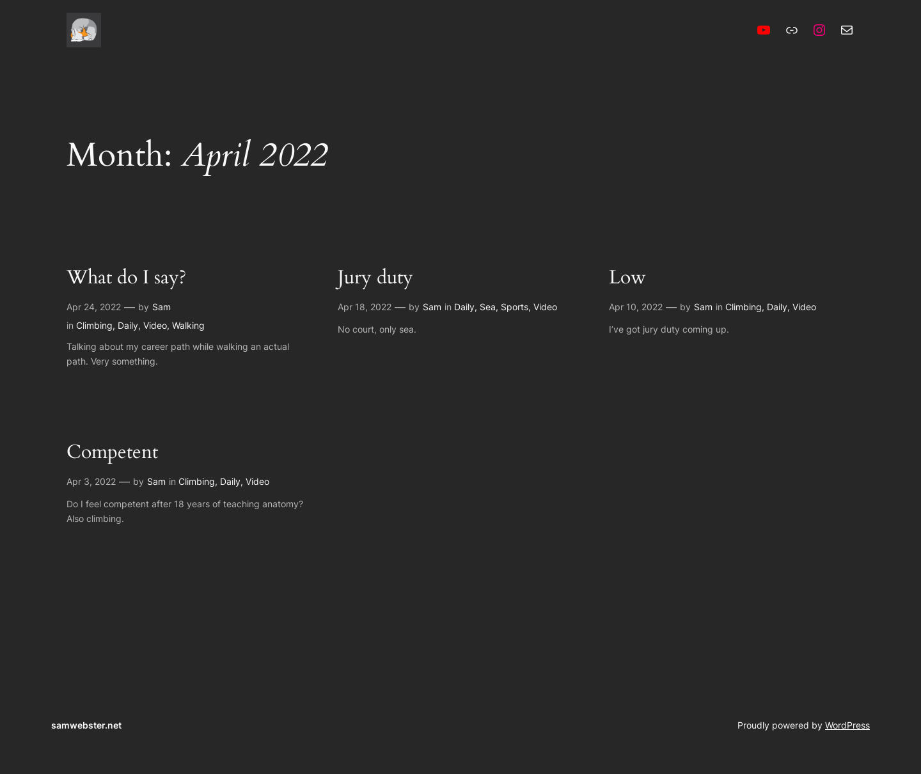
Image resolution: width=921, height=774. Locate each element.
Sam (161, 306)
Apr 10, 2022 (636, 306)
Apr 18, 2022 (364, 306)
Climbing (94, 325)
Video (155, 325)
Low (627, 278)
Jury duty (375, 278)
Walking (188, 325)
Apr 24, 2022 (94, 306)
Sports (514, 306)
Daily (128, 325)
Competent (112, 452)
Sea (488, 306)
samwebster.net (86, 725)
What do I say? (126, 278)
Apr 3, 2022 (91, 481)
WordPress (847, 725)
